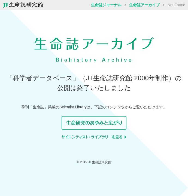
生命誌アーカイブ (144, 5)
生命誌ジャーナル (106, 5)
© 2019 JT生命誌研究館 (94, 162)
